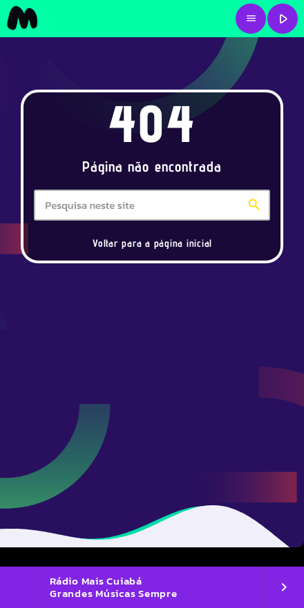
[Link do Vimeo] (22, 18)
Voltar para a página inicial (152, 243)
